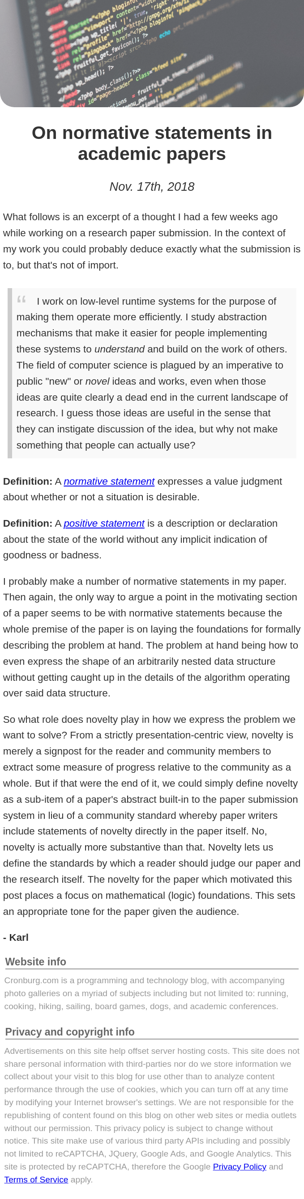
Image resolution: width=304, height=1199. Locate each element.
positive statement (104, 523)
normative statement (109, 481)
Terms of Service (36, 1179)
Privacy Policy (239, 1166)
